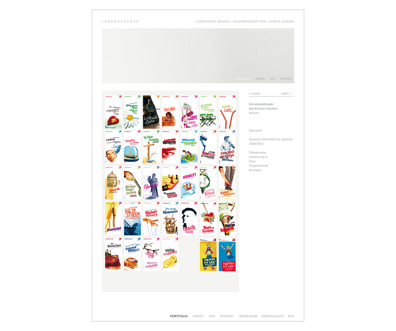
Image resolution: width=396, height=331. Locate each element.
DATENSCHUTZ (273, 316)
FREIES (260, 78)
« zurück (254, 93)
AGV (291, 316)
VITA (272, 78)
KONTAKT (286, 78)
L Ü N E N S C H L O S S (120, 21)
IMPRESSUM (248, 316)
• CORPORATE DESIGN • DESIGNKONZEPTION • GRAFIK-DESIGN (244, 21)
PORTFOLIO (244, 78)
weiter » (286, 93)
